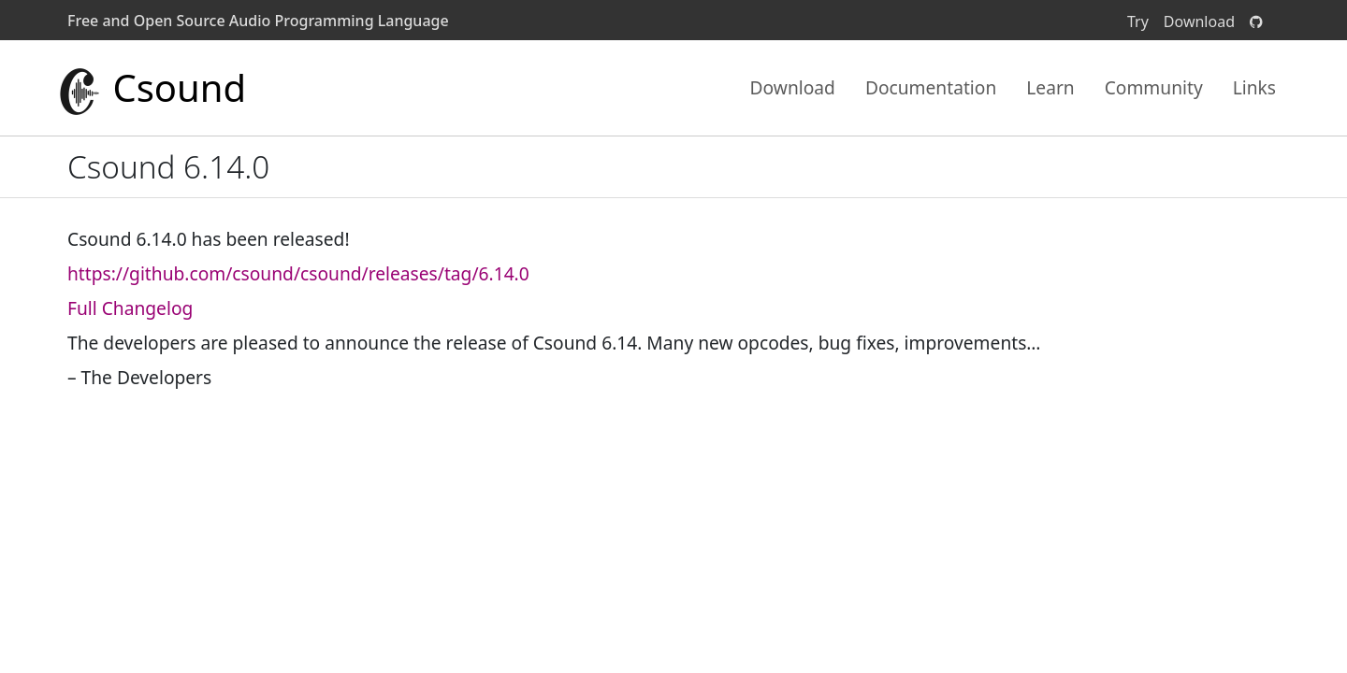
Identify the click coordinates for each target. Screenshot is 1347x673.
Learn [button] (1050, 87)
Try (1138, 21)
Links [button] (1254, 87)
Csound (151, 88)
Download (1199, 21)
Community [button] (1154, 87)
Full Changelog (130, 308)
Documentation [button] (930, 87)
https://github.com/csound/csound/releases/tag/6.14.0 (298, 273)
